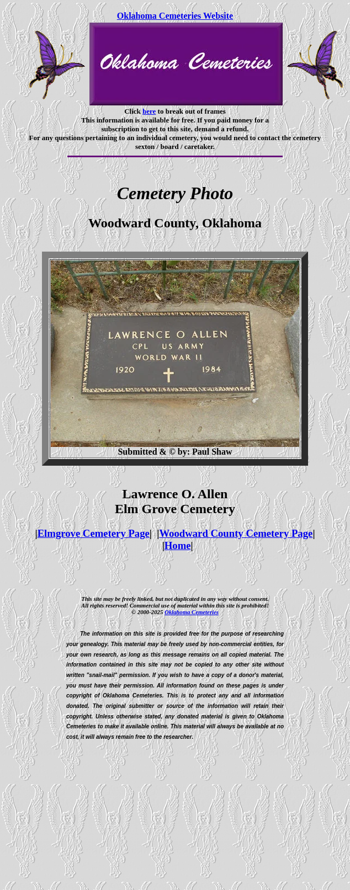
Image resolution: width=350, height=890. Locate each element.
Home (178, 545)
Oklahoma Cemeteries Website (175, 15)
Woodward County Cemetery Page (235, 533)
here (149, 111)
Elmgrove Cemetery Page (94, 533)
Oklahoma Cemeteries (192, 612)
